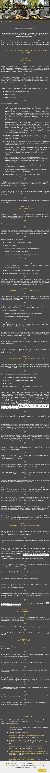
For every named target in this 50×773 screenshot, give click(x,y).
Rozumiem (42, 770)
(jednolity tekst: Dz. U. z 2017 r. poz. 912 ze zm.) (28, 748)
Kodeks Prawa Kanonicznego (17, 732)
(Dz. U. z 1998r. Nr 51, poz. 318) (21, 727)
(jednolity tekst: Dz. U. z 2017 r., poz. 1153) (26, 737)
